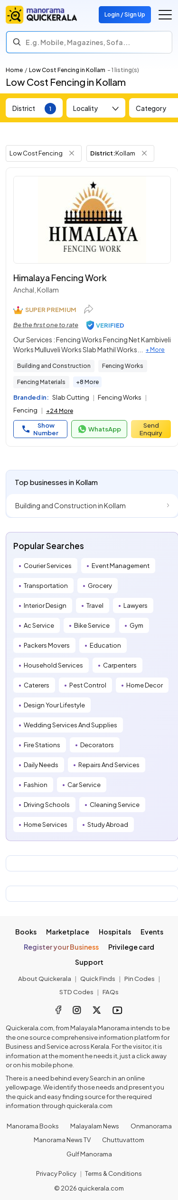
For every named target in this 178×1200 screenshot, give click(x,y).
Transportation (46, 585)
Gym (136, 625)
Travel (94, 605)
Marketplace (67, 931)
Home (14, 69)
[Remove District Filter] (144, 153)
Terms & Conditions (113, 1173)
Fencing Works (122, 365)
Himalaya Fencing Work (60, 277)
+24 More (59, 410)
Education (105, 645)
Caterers (36, 685)
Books (26, 931)
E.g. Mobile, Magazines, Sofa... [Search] (78, 42)
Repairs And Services (109, 765)
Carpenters (120, 665)
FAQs (111, 992)
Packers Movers (47, 645)
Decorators (97, 745)
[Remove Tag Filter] (72, 153)
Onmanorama (151, 1126)
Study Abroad (107, 824)
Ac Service (39, 625)
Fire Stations (42, 745)
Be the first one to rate (45, 325)
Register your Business (61, 947)
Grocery (100, 585)
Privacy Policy (56, 1173)
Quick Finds (97, 978)
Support (89, 962)
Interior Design (45, 605)
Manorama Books (33, 1126)
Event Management (121, 565)
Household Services (53, 665)
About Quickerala (44, 978)
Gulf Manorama (89, 1154)
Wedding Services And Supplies (70, 725)
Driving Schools (47, 804)
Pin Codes (139, 978)
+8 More (87, 381)
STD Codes (76, 992)
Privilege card (131, 947)
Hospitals (115, 931)
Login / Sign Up (124, 14)
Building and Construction (54, 365)
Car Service (84, 784)
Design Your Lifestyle (54, 705)
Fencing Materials (41, 381)
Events (152, 931)
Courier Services (48, 565)
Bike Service (92, 625)
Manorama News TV (62, 1140)
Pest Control (87, 685)
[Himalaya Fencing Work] (92, 220)
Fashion (35, 784)
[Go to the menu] (165, 15)
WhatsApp (99, 429)
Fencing (25, 410)
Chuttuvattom (123, 1140)
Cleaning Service (115, 804)
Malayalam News (94, 1126)
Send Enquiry (151, 429)
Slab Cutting (70, 397)
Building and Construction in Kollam (70, 505)
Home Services (45, 824)
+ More (155, 349)
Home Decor (144, 685)
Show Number (40, 429)
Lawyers (135, 605)
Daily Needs (41, 765)
